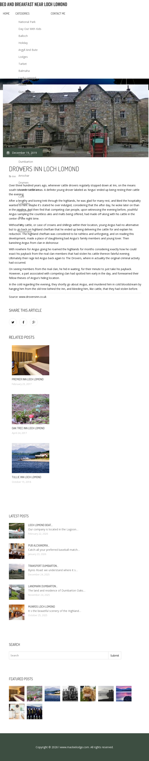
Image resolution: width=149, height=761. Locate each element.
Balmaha (24, 71)
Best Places (25, 99)
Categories (22, 13)
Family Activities (28, 134)
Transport (24, 113)
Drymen (23, 182)
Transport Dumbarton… (43, 566)
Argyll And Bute (28, 50)
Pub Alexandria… (38, 545)
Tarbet (22, 64)
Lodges (23, 57)
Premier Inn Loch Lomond (27, 379)
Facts (21, 168)
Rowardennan (27, 147)
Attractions (25, 140)
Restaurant (25, 154)
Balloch (23, 36)
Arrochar (23, 175)
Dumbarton (25, 161)
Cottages (24, 203)
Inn (20, 224)
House (22, 85)
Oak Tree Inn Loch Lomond (28, 428)
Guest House (26, 92)
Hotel (21, 127)
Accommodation (28, 189)
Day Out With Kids (29, 29)
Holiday (23, 43)
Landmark (24, 210)
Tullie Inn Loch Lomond (26, 477)
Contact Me (58, 13)
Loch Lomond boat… (40, 525)
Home (6, 13)
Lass (21, 120)
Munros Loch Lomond (41, 606)
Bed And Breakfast (30, 106)
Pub (20, 217)
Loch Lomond (27, 78)
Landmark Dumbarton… (42, 586)
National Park (27, 22)
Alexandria (24, 231)
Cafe (21, 196)
